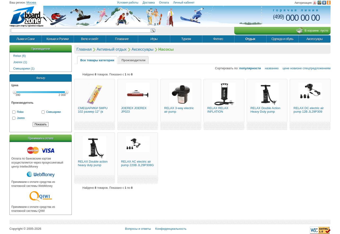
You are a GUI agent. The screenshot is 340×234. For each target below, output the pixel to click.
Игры (153, 39)
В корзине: (312, 31)
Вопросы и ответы (138, 228)
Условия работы (127, 2)
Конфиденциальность (171, 228)
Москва (31, 2)
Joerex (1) (20, 62)
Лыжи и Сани (25, 39)
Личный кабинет (183, 2)
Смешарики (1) (23, 68)
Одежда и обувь (282, 39)
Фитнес (218, 39)
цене (284, 68)
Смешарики (53, 112)
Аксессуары (314, 39)
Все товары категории (97, 60)
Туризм (186, 39)
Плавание (122, 39)
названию (270, 68)
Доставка (149, 2)
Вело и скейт (89, 39)
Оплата (164, 2)
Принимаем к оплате (40, 138)
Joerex (21, 118)
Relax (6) (19, 55)
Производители (40, 48)
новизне (296, 68)
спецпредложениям (317, 68)
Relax (20, 112)
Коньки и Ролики (58, 39)
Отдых (250, 39)
